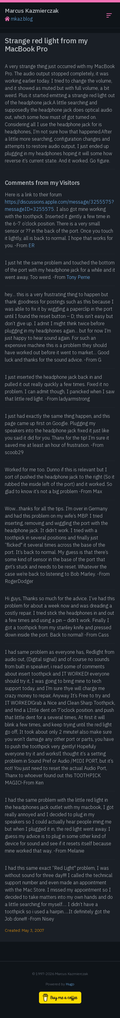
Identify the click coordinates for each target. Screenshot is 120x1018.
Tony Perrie (78, 277)
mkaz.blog (19, 19)
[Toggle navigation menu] (109, 15)
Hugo (70, 984)
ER (31, 245)
